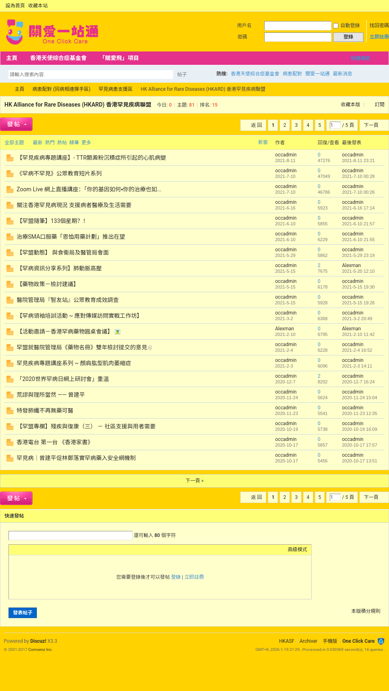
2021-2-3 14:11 (357, 366)
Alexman (351, 265)
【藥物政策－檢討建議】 (48, 284)
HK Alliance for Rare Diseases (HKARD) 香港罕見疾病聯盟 (78, 104)
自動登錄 (346, 25)
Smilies (74, 550)
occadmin (286, 155)
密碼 (242, 37)
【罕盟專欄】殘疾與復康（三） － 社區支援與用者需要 (86, 426)
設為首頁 (15, 6)
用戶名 (244, 25)
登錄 (176, 577)
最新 (38, 142)
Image (33, 550)
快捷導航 (360, 58)
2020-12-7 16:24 (358, 381)
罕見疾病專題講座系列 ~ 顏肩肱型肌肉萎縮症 (74, 363)
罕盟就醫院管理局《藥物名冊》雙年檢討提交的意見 (82, 347)
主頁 (11, 58)
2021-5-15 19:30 (358, 287)
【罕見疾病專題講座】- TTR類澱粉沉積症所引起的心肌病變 (91, 157)
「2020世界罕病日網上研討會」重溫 (63, 379)
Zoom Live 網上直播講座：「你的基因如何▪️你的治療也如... (89, 189)
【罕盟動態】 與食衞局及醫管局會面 (63, 252)
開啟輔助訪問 (374, 5)
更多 (86, 142)
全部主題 (14, 142)
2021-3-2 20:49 (357, 318)
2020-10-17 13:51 (359, 460)
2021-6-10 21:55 (358, 239)
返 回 (256, 125)
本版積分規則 (365, 611)
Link (43, 550)
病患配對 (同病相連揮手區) (61, 89)
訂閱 (380, 104)
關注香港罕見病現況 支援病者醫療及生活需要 (74, 205)
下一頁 (371, 125)
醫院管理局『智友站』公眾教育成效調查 (68, 300)
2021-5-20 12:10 (358, 271)
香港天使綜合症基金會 (58, 58)
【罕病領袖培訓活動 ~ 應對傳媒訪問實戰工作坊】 (79, 315)
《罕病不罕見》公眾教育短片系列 (59, 173)
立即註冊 (379, 37)
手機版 (330, 641)
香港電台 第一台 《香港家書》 (55, 442)
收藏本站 (38, 6)
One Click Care (358, 641)
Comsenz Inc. (40, 649)
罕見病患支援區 (115, 89)
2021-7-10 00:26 (358, 192)
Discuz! (38, 641)
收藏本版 (351, 104)
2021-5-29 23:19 (358, 255)
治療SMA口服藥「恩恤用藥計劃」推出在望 (71, 236)
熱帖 (62, 142)
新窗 (263, 142)
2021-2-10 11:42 (358, 334)
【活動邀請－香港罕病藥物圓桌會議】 (65, 331)
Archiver (308, 641)
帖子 (182, 74)
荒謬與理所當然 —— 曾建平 (51, 394)
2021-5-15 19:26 (358, 302)
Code (64, 550)
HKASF (287, 641)
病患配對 (292, 74)
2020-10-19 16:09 (359, 429)
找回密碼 (379, 25)
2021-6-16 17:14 (358, 207)
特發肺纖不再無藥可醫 (45, 410)
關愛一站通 (317, 74)
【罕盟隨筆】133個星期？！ (53, 221)
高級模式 (297, 549)
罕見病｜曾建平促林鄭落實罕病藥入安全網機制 (76, 458)
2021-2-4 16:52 (357, 350)
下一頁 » (195, 480)
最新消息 (342, 74)
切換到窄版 (380, 5)
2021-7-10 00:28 (358, 176)
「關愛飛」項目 (119, 58)
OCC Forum (3, 89)
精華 (74, 142)
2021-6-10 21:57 (358, 223)
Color (23, 550)
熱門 (50, 142)
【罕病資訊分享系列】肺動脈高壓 (59, 268)
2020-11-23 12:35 (359, 413)
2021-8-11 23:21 (358, 160)
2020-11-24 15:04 (359, 397)
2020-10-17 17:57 (359, 445)
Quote (53, 550)
